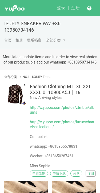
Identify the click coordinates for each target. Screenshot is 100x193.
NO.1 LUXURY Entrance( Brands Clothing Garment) (37, 77)
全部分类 (53, 40)
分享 (76, 173)
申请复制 (39, 173)
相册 (19, 40)
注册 (75, 7)
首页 (8, 40)
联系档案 (34, 40)
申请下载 (59, 173)
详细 (90, 173)
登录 (61, 7)
